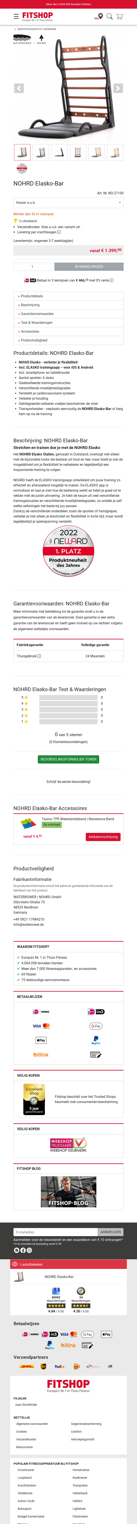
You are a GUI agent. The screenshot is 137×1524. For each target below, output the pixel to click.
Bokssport (25, 1509)
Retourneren (24, 1447)
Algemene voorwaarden (32, 1424)
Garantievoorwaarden (37, 314)
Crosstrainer (26, 1470)
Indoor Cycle (26, 1501)
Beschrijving (30, 305)
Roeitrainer (80, 1478)
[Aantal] (34, 267)
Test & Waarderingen (37, 323)
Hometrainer (81, 1470)
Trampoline (80, 1485)
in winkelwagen (89, 267)
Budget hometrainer (31, 1516)
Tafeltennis (25, 1493)
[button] (19, 88)
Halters (77, 1501)
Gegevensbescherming (86, 1424)
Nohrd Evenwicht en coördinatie (37, 29)
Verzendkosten (26, 1439)
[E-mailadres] (55, 1232)
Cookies (21, 1432)
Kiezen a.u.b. (26, 203)
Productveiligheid (34, 340)
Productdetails (32, 296)
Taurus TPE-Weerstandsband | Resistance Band (78, 819)
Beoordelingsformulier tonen (68, 759)
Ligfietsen (79, 1509)
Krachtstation (27, 1485)
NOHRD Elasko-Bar (59, 1277)
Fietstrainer (80, 1516)
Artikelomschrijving (103, 837)
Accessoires (30, 331)
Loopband (25, 1478)
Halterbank (80, 1493)
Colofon (76, 1432)
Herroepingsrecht (82, 1439)
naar (26, 1405)
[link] (41, 1012)
